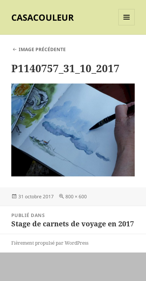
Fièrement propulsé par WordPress (49, 243)
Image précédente (42, 49)
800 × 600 (76, 196)
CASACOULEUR (42, 17)
